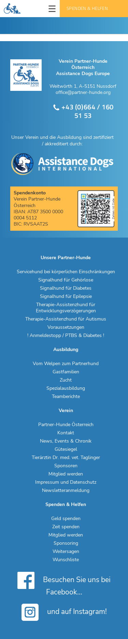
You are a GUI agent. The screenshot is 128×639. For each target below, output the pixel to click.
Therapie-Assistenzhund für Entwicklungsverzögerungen (66, 308)
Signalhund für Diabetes (65, 288)
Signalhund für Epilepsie (66, 296)
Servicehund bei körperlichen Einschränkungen (66, 272)
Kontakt (65, 433)
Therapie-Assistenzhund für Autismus (65, 319)
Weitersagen (66, 551)
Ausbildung (65, 350)
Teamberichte (66, 397)
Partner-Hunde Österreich (66, 425)
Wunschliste (66, 560)
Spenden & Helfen (87, 8)
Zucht (66, 380)
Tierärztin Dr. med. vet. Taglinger (66, 458)
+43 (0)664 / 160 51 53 (83, 111)
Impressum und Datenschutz (65, 482)
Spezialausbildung (65, 388)
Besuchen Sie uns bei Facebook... (64, 583)
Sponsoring (66, 543)
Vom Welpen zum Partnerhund (66, 364)
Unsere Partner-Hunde (66, 258)
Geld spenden (66, 519)
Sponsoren (65, 466)
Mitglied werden (65, 474)
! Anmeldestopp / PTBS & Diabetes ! (65, 336)
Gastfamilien (66, 372)
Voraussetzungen (65, 327)
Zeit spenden (66, 527)
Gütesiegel (66, 449)
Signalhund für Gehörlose (65, 280)
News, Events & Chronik (65, 441)
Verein (66, 411)
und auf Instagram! (64, 612)
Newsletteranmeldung (65, 490)
